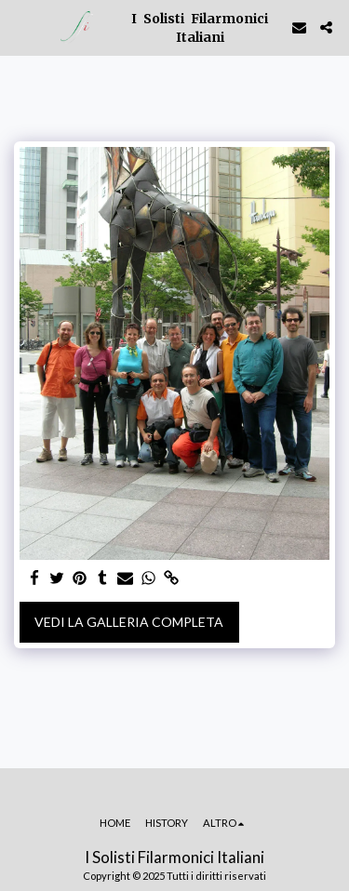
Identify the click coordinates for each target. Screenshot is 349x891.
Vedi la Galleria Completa (128, 622)
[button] (20, 27)
